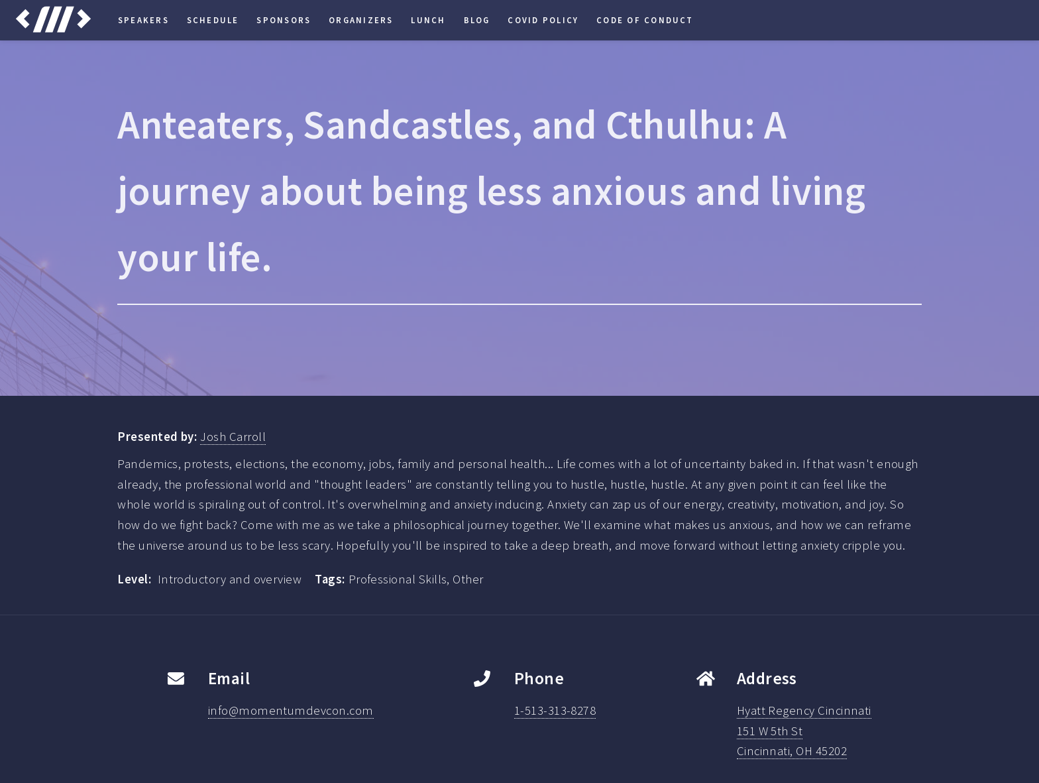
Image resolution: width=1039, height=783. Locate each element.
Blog (477, 20)
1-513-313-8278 (555, 710)
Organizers (361, 20)
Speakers (143, 20)
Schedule (213, 20)
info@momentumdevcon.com (291, 710)
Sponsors (283, 20)
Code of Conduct (645, 20)
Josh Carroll (233, 436)
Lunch (428, 20)
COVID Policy (543, 20)
